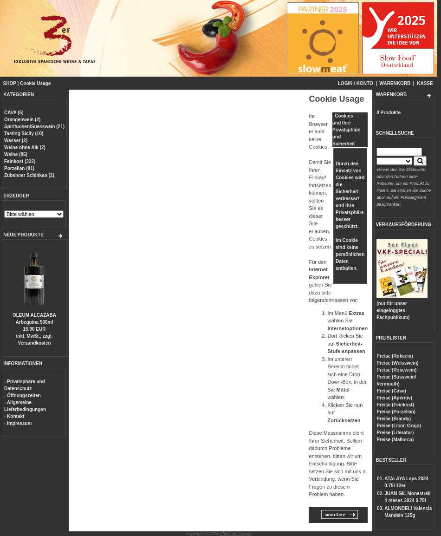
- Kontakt (14, 416)
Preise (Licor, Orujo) (398, 425)
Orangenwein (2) (22, 119)
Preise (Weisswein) (397, 363)
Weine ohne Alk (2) (24, 147)
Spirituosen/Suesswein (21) (34, 126)
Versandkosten (34, 343)
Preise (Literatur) (395, 432)
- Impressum (18, 423)
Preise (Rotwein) (394, 356)
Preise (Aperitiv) (394, 397)
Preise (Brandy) (393, 418)
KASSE (425, 83)
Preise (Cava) (391, 390)
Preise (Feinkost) (395, 404)
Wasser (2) (15, 140)
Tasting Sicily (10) (23, 133)
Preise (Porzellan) (395, 411)
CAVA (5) (13, 112)
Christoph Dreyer (235, 533)
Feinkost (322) (19, 161)
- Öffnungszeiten (22, 395)
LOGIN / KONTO (355, 83)
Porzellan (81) (19, 168)
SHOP (9, 83)
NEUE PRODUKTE (23, 234)
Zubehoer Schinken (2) (29, 175)
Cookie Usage (35, 83)
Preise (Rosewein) (396, 370)
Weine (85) (15, 154)
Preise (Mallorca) (395, 439)
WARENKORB (395, 83)
